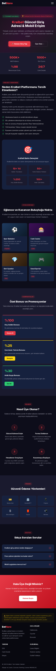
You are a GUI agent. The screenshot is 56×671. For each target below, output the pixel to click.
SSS (3, 648)
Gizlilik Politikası (35, 655)
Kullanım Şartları (35, 652)
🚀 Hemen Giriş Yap (19, 44)
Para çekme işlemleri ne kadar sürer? (28, 556)
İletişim (4, 655)
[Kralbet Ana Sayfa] (7, 3)
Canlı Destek (6, 652)
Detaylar (10, 358)
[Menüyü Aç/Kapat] (52, 3)
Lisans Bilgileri (34, 648)
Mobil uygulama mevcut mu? (28, 564)
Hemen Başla (28, 598)
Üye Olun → (39, 44)
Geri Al (9, 384)
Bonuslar (33, 637)
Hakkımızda (33, 630)
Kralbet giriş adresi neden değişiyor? (28, 548)
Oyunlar (32, 633)
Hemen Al (10, 333)
